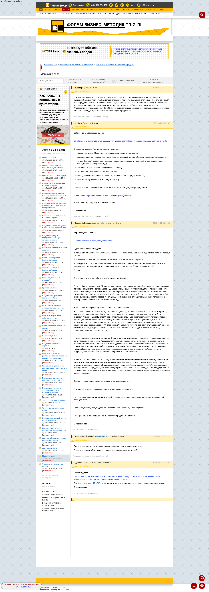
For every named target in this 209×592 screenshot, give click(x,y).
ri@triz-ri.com (148, 5)
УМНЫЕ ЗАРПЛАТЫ (48, 14)
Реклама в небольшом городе (54, 175)
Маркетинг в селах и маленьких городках (115, 64)
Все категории (50, 64)
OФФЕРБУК (155, 14)
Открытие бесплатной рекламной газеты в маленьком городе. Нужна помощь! (55, 356)
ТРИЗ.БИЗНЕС (66, 14)
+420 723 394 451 (99, 5)
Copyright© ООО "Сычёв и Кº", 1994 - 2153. (55, 587)
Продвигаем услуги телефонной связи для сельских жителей (51, 238)
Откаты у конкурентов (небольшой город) (51, 259)
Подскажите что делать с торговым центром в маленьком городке (52, 390)
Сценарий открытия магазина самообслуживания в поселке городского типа (54, 205)
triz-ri (133, 5)
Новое (48, 9)
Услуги (84, 9)
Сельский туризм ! (49, 336)
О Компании (137, 9)
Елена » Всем (48, 491)
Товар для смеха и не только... (54, 400)
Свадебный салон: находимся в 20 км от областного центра (54, 227)
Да (17, 587)
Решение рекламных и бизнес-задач (76, 64)
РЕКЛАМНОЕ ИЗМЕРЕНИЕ (135, 14)
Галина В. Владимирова (85, 223)
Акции (160, 9)
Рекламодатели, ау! (50, 448)
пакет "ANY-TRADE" (91, 483)
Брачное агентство (49, 288)
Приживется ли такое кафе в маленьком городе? (53, 217)
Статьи (57, 9)
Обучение (114, 9)
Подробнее (26, 587)
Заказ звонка (78, 5)
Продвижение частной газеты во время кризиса (54, 419)
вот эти (118, 483)
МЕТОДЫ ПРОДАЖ (112, 14)
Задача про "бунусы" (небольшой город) (50, 269)
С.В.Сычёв (65, 590)
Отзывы (125, 9)
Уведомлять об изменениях (74, 80)
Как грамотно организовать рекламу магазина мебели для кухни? (54, 368)
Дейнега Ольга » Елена (52, 494)
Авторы (75, 9)
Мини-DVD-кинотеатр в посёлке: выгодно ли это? (52, 166)
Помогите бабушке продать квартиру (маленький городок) (54, 194)
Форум (66, 9)
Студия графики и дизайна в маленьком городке (53, 184)
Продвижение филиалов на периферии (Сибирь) (53, 297)
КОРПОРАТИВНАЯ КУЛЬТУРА (88, 14)
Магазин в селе (48, 456)
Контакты (150, 9)
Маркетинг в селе (49, 158)
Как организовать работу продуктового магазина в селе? (54, 429)
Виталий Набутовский (84, 436)
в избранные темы (126, 80)
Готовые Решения (98, 9)
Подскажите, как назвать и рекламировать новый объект (54, 379)
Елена (78, 87)
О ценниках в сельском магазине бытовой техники (53, 307)
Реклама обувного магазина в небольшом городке (54, 439)
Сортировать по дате (59, 153)
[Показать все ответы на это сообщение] (90, 116)
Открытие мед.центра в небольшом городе (51, 317)
